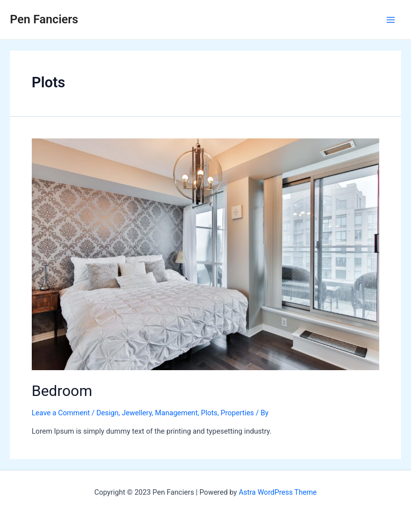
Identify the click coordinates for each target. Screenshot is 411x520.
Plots (209, 412)
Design (107, 412)
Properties (237, 412)
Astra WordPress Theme (278, 492)
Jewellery (136, 412)
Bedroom (62, 390)
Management (176, 412)
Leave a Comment (61, 412)
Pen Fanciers (44, 19)
